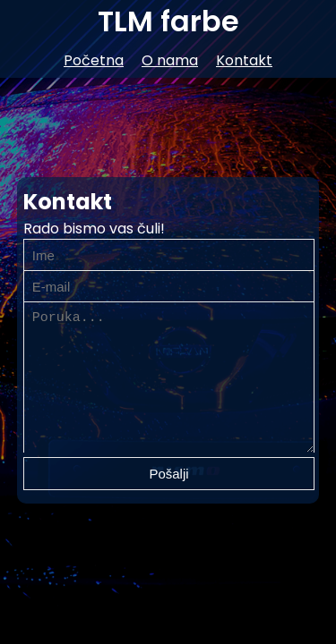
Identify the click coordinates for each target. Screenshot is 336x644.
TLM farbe (168, 21)
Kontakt (244, 60)
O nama (170, 60)
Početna (94, 60)
